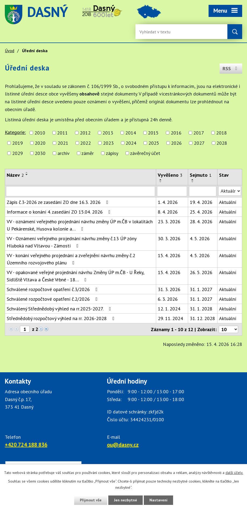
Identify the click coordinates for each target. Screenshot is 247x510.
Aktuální (227, 202)
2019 (17, 143)
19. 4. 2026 (201, 202)
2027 (199, 143)
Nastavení (158, 500)
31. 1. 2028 (201, 309)
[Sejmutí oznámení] (202, 191)
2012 (85, 133)
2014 (130, 133)
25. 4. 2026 (201, 212)
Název (15, 175)
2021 (63, 143)
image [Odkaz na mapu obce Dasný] (149, 14)
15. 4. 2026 (169, 255)
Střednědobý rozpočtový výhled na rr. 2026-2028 (62, 318)
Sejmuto (201, 175)
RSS (231, 68)
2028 (221, 143)
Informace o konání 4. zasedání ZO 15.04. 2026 (60, 212)
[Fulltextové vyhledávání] (156, 31)
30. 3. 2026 (169, 238)
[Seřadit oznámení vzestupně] (27, 172)
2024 (131, 143)
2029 (17, 153)
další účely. (234, 472)
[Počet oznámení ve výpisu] (228, 329)
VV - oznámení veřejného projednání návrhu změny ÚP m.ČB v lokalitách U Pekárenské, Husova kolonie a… (80, 225)
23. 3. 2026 (169, 221)
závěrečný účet (145, 153)
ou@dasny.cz (123, 444)
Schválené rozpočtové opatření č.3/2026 (53, 289)
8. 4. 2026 (168, 212)
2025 (153, 143)
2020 (40, 143)
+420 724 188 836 (26, 444)
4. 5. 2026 (200, 238)
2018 (221, 133)
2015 (153, 133)
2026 (176, 143)
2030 (40, 153)
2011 (62, 133)
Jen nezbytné (125, 500)
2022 (85, 143)
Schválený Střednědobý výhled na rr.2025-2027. (60, 309)
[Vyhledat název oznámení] (80, 191)
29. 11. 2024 (170, 318)
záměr (87, 153)
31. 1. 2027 (201, 289)
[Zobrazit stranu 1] (25, 329)
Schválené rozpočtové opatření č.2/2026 (53, 299)
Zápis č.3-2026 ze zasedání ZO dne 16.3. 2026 (58, 202)
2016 (176, 133)
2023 (108, 143)
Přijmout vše (91, 500)
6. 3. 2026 (168, 299)
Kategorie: (15, 132)
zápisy (112, 153)
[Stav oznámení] (229, 191)
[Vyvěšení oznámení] (172, 191)
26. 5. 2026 (201, 272)
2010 (39, 133)
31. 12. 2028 (202, 318)
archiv (64, 153)
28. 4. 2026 (201, 221)
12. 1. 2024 (169, 309)
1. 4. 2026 (168, 202)
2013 (107, 133)
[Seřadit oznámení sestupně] (27, 174)
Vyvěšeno (170, 175)
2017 (198, 133)
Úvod (9, 50)
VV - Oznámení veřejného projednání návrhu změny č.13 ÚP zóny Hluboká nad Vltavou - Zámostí (71, 242)
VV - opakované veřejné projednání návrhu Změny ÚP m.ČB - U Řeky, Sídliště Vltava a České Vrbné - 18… (75, 276)
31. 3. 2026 (169, 289)
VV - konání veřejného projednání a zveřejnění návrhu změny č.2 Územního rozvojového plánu (71, 259)
